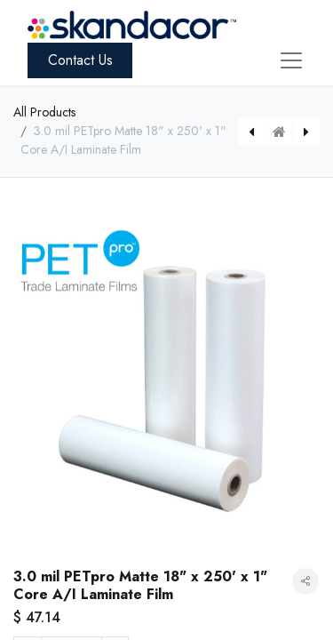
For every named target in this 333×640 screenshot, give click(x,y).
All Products (44, 112)
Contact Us (80, 60)
